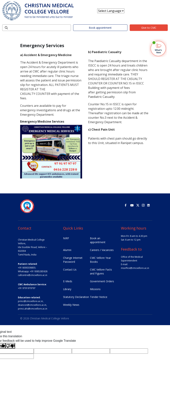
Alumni (67, 250)
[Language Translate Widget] (110, 10)
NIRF (66, 238)
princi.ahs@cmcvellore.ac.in (32, 308)
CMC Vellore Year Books (100, 259)
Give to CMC (148, 27)
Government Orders (102, 281)
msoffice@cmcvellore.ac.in (135, 268)
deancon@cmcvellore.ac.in (32, 305)
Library (67, 289)
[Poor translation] (10, 345)
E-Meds (67, 281)
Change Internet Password (72, 259)
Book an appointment (97, 240)
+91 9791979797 (26, 288)
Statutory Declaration (76, 297)
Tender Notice (98, 297)
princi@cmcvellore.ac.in (30, 301)
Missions (95, 289)
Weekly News (71, 305)
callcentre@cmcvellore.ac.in (32, 275)
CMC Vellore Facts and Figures (101, 271)
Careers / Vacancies (102, 250)
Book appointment (100, 27)
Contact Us (70, 269)
